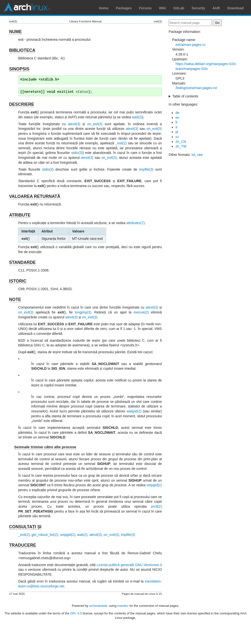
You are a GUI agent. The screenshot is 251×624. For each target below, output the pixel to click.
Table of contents (185, 96)
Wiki (162, 8)
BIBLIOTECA (22, 50)
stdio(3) (77, 153)
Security (198, 8)
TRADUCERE (22, 545)
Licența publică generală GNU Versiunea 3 (129, 565)
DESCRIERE (21, 104)
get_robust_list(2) (45, 535)
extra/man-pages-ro (190, 45)
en (177, 118)
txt (193, 155)
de (177, 113)
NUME (15, 31)
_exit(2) (121, 143)
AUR (216, 8)
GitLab (178, 8)
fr (177, 122)
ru (177, 137)
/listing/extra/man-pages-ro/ (196, 88)
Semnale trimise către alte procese (45, 447)
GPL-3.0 (76, 613)
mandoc (123, 606)
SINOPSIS (19, 69)
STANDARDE (22, 262)
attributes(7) (135, 223)
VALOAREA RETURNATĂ (34, 196)
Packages (124, 8)
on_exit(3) (94, 124)
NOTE (15, 299)
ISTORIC (17, 281)
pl (177, 132)
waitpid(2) (133, 411)
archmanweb (98, 606)
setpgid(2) (154, 485)
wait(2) (137, 117)
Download (235, 8)
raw (200, 155)
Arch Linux (27, 7)
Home (104, 8)
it (176, 127)
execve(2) (141, 312)
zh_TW (181, 146)
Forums (145, 8)
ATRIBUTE (19, 215)
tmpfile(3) (146, 169)
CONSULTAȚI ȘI (25, 526)
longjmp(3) (83, 312)
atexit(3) (74, 124)
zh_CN (181, 142)
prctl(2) (156, 506)
